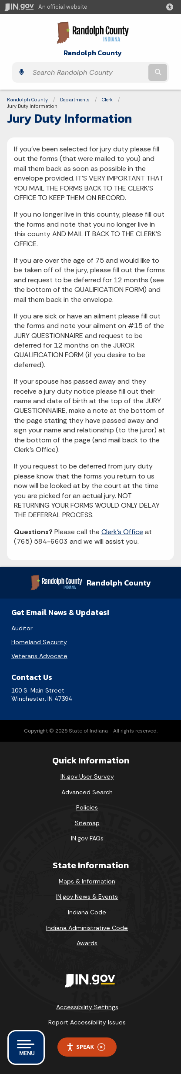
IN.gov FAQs (87, 838)
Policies (87, 807)
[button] (171, 6)
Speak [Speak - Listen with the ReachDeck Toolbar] (85, 1047)
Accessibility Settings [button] (87, 1007)
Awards (87, 943)
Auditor (22, 628)
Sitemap (87, 823)
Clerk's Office (122, 531)
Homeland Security (39, 642)
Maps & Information (87, 881)
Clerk (107, 100)
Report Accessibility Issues (87, 1022)
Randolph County (93, 53)
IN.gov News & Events (87, 896)
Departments (75, 100)
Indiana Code (87, 912)
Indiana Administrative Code (87, 928)
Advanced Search (87, 792)
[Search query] (87, 73)
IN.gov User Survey (87, 776)
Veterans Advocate (39, 656)
